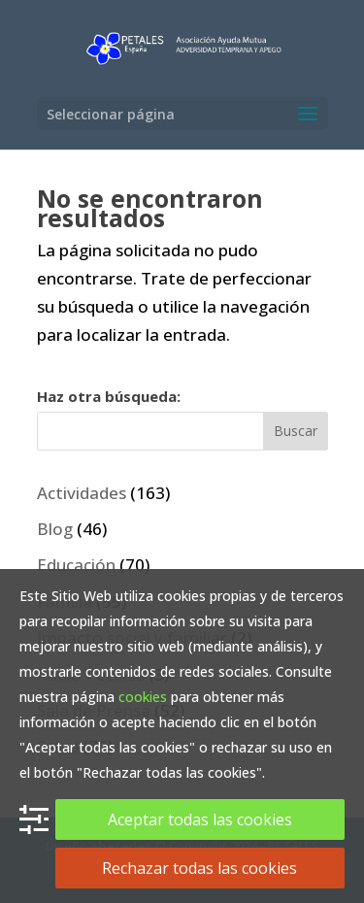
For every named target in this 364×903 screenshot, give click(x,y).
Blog (55, 529)
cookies (142, 696)
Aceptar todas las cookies (200, 819)
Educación (76, 564)
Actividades (81, 493)
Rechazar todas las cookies (199, 868)
